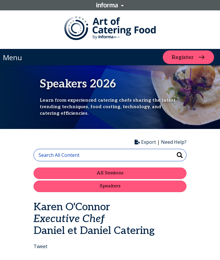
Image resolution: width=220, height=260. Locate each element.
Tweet (40, 246)
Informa (110, 5)
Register (183, 57)
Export (145, 142)
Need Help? (173, 142)
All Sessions (110, 173)
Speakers (110, 186)
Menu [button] (12, 57)
